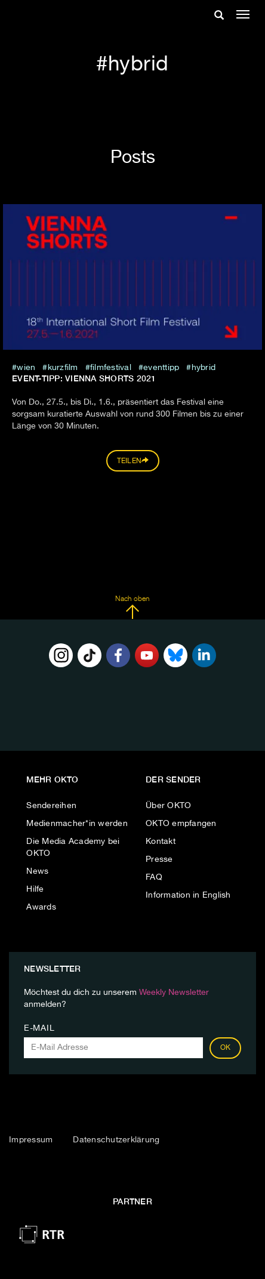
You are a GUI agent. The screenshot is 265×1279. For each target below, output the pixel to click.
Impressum (31, 1140)
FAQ (154, 877)
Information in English (188, 895)
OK (225, 1048)
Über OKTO (168, 806)
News (37, 871)
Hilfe (35, 889)
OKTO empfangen (181, 823)
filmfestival (110, 367)
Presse (159, 859)
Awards (41, 907)
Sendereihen (51, 806)
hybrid (204, 367)
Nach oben (132, 608)
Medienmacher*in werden (77, 823)
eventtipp (161, 367)
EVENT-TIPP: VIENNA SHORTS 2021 (84, 378)
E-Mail (39, 1028)
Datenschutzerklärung (116, 1140)
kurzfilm (63, 367)
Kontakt (160, 841)
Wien (26, 367)
